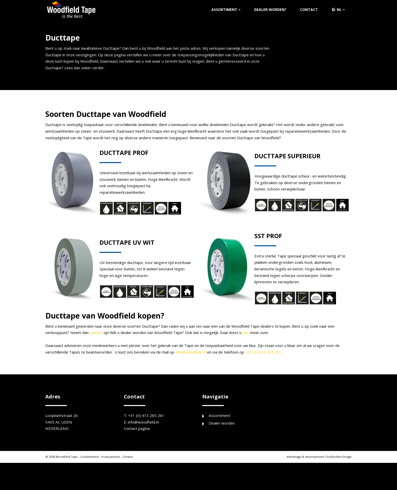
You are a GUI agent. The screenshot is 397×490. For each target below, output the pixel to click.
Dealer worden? (270, 10)
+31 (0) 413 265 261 (146, 429)
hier (270, 345)
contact (109, 345)
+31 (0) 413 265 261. (296, 365)
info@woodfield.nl (218, 365)
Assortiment (224, 10)
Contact (309, 10)
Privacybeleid (113, 471)
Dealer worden (223, 437)
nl (336, 10)
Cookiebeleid (92, 471)
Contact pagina (138, 443)
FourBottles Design (318, 471)
